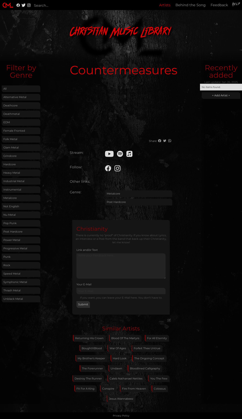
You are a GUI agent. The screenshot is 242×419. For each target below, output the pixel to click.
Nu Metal (9, 214)
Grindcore (10, 156)
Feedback (219, 5)
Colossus (160, 388)
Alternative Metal (14, 97)
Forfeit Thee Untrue (147, 348)
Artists (164, 5)
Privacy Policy (121, 415)
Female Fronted (14, 130)
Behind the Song (190, 5)
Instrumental (12, 189)
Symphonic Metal (15, 282)
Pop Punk (10, 223)
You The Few (158, 378)
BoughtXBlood (92, 348)
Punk (7, 256)
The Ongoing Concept (149, 358)
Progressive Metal (15, 248)
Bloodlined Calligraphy (145, 368)
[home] (8, 5)
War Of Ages (118, 348)
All (5, 88)
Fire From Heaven (134, 388)
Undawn (116, 368)
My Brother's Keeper (91, 358)
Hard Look (120, 358)
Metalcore (10, 198)
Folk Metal (10, 139)
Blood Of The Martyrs (125, 338)
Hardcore (9, 164)
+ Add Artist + (221, 95)
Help (236, 5)
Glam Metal (11, 147)
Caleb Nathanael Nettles (126, 378)
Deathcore (10, 105)
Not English (11, 206)
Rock (6, 265)
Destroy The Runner (88, 378)
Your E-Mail (83, 284)
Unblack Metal (13, 298)
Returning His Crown (89, 338)
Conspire (108, 388)
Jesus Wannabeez (121, 398)
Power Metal (11, 240)
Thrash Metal (12, 290)
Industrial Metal (13, 181)
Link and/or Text (87, 250)
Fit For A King (85, 388)
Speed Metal (11, 273)
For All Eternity (157, 338)
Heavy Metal (11, 172)
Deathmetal (11, 114)
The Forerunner (92, 368)
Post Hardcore (13, 231)
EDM (6, 122)
